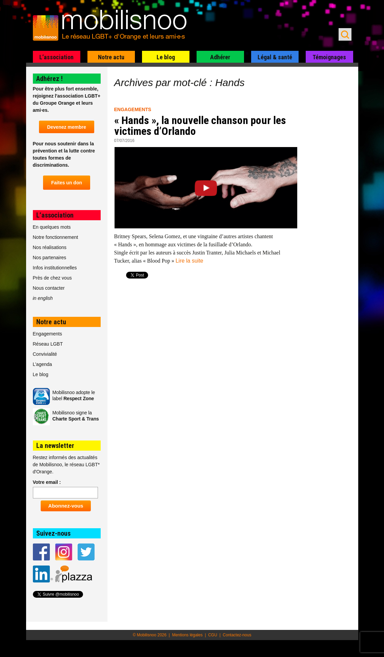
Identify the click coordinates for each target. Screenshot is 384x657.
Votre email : (47, 482)
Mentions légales (187, 635)
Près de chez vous (52, 278)
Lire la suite (189, 261)
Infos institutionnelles (55, 267)
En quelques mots (52, 227)
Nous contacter (49, 288)
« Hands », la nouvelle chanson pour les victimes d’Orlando (200, 126)
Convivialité (45, 354)
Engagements (132, 109)
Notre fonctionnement (55, 237)
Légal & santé (275, 57)
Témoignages (329, 57)
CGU (212, 635)
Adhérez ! (49, 79)
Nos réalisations (50, 247)
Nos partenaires (49, 257)
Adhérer (220, 57)
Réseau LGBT (48, 344)
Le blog (166, 57)
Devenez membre (66, 127)
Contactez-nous (237, 635)
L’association (56, 57)
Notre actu (111, 57)
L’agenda (42, 364)
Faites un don (66, 182)
